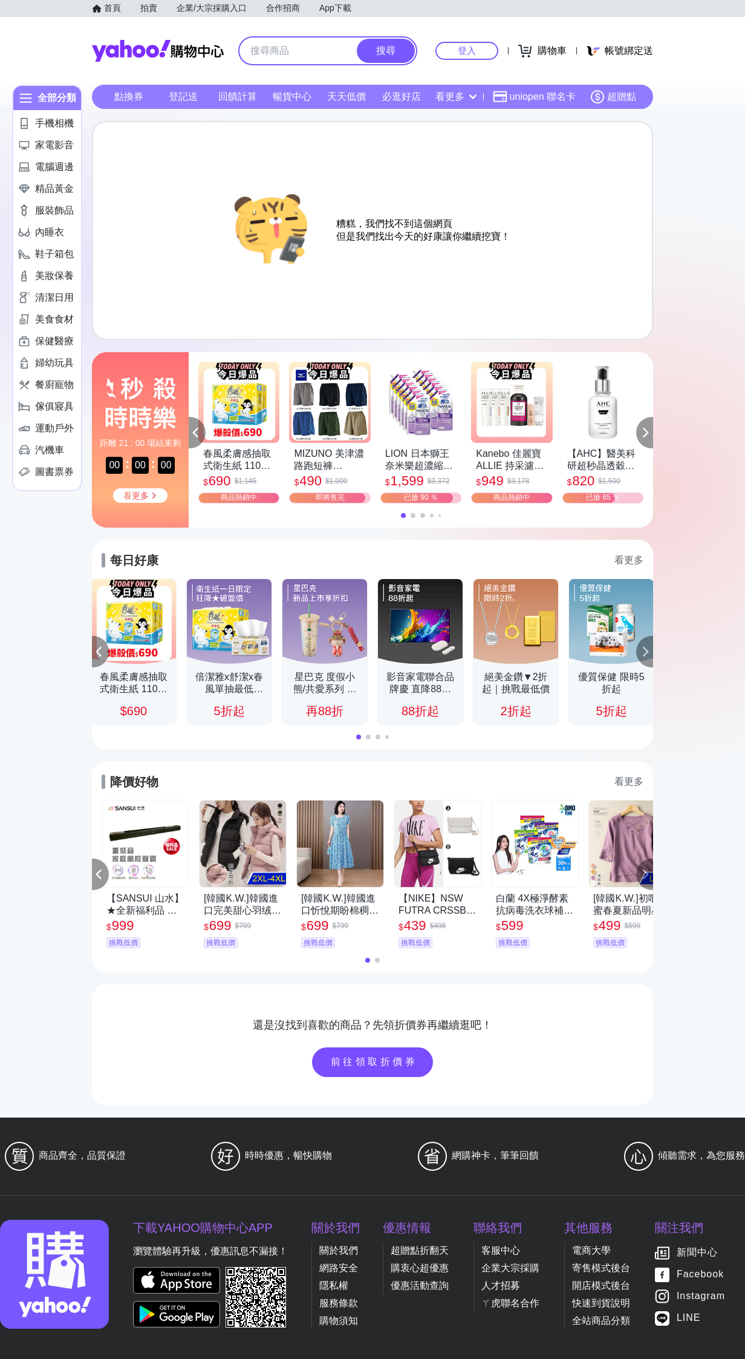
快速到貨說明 (601, 1303)
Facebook (700, 1274)
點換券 (128, 96)
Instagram (701, 1296)
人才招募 (500, 1285)
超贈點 (613, 97)
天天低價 (346, 96)
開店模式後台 (601, 1285)
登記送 (183, 96)
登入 (467, 50)
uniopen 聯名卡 (534, 97)
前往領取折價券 (374, 1061)
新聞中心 (697, 1253)
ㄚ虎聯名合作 (510, 1303)
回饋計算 (237, 96)
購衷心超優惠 (420, 1268)
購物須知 (338, 1320)
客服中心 (500, 1250)
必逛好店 (401, 96)
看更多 (456, 96)
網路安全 (338, 1268)
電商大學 (591, 1250)
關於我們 (338, 1250)
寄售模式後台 (601, 1268)
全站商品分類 (601, 1320)
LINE (689, 1318)
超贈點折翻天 (420, 1250)
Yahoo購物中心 (158, 50)
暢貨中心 (292, 96)
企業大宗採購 (510, 1268)
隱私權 (333, 1285)
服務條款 (338, 1303)
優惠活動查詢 (420, 1285)
